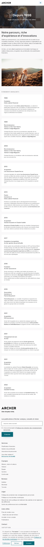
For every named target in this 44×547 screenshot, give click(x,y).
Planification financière (8, 446)
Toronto (4, 487)
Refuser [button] (16, 543)
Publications (5, 520)
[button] (40, 3)
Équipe (4, 469)
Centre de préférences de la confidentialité (14, 504)
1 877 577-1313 (6, 527)
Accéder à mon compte (9, 517)
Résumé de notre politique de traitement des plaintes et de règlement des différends (22, 501)
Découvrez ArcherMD (8, 456)
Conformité (5, 474)
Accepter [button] (29, 543)
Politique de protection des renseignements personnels (18, 495)
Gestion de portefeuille (8, 449)
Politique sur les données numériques (13, 497)
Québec (4, 482)
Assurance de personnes (9, 451)
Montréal (4, 484)
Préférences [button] (6, 543)
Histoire (4, 467)
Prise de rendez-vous (8, 512)
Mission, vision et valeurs (9, 464)
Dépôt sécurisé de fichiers (10, 515)
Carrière (4, 472)
